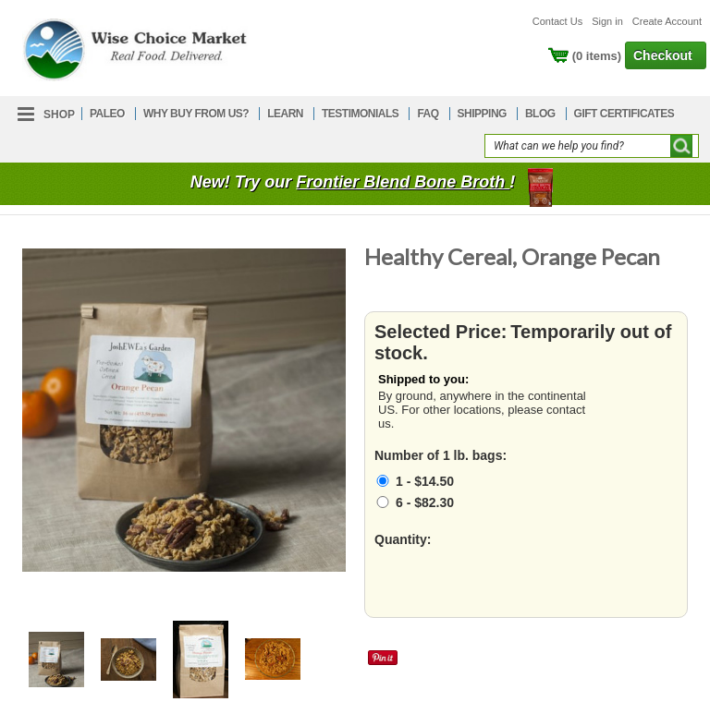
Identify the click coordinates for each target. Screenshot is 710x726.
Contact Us (557, 21)
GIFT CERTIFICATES (624, 113)
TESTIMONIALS (360, 113)
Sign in (607, 21)
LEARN (285, 113)
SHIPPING (482, 113)
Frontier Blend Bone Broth (402, 182)
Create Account (667, 21)
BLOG (540, 113)
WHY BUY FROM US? (196, 113)
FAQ (427, 113)
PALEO (107, 113)
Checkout (662, 55)
